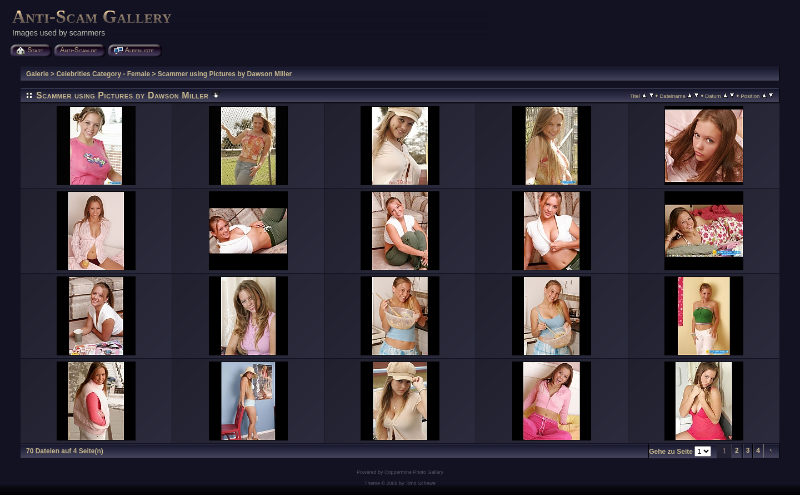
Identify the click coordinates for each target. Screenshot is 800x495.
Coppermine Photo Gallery (413, 472)
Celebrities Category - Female (103, 74)
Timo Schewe (421, 483)
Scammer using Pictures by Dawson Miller (225, 74)
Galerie (37, 74)
